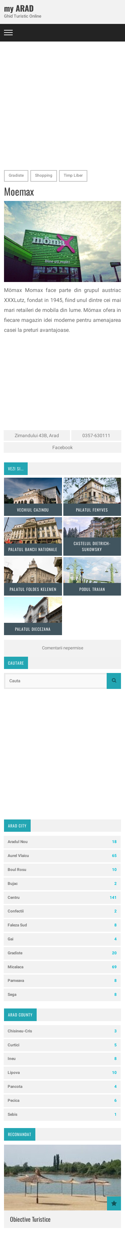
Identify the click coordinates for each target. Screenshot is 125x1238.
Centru (62, 897)
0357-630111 (96, 435)
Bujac (62, 883)
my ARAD (19, 8)
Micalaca (62, 967)
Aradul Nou (62, 841)
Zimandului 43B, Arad (37, 435)
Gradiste (16, 175)
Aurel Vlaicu (62, 855)
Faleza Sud (62, 925)
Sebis (62, 1114)
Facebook (62, 447)
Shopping (43, 175)
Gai (62, 939)
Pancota (62, 1086)
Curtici (62, 1045)
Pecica (62, 1100)
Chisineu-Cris (62, 1031)
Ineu (62, 1058)
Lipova (62, 1072)
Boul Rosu (62, 869)
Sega (62, 994)
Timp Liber (73, 175)
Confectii (62, 911)
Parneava (62, 980)
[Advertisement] (62, 104)
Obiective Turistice (30, 1219)
